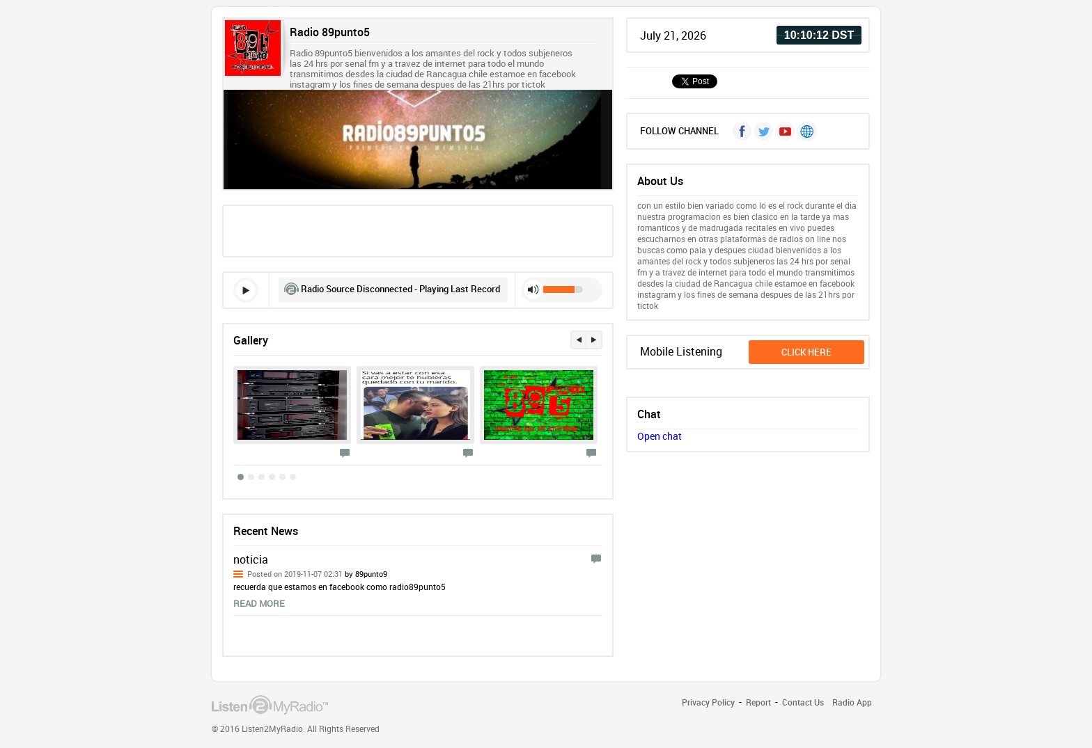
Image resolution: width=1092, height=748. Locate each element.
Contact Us (803, 702)
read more (259, 603)
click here (806, 352)
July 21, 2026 (673, 35)
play (245, 290)
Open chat (659, 436)
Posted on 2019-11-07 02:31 (317, 573)
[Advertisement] (418, 229)
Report (758, 702)
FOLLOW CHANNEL (679, 131)
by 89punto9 (365, 573)
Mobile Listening (681, 351)
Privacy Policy (708, 702)
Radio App (852, 702)
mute (533, 289)
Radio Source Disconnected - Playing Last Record (400, 289)
